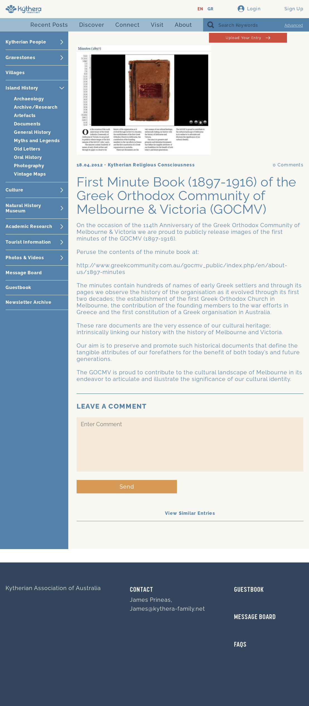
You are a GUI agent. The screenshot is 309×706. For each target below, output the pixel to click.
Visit (157, 24)
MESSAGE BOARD (255, 617)
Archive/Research (36, 107)
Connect (127, 24)
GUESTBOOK (249, 590)
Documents (27, 124)
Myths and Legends (37, 140)
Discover (91, 24)
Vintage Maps (30, 174)
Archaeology (29, 98)
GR (210, 9)
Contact (141, 590)
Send (127, 486)
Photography (29, 165)
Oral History (28, 157)
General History (32, 132)
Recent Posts (49, 24)
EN (200, 9)
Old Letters (27, 149)
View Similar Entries (190, 513)
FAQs (240, 645)
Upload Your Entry (248, 37)
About (183, 24)
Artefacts (25, 115)
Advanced (293, 25)
